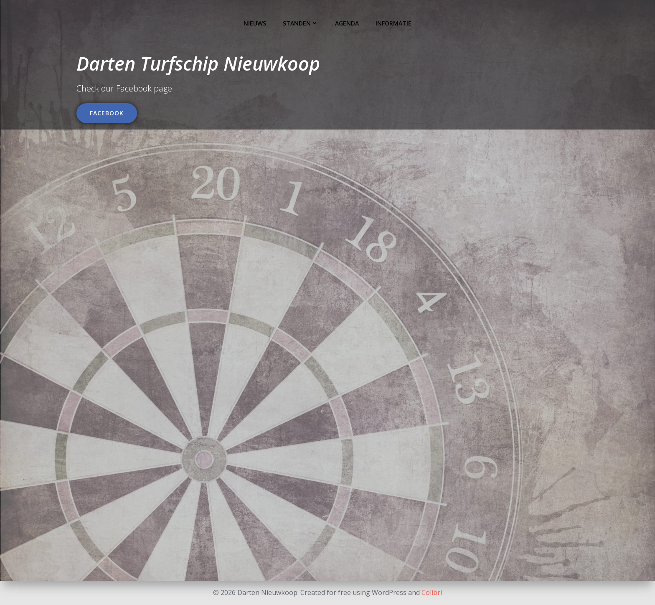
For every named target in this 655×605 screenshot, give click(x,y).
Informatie (393, 23)
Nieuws (255, 23)
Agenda (347, 23)
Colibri (431, 592)
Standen (300, 23)
